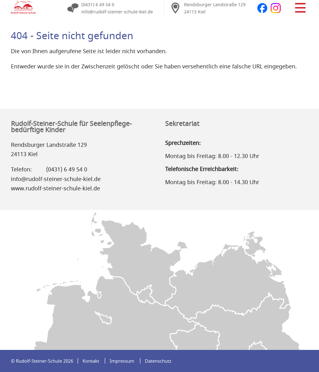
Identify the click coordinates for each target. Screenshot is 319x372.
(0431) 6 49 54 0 (97, 5)
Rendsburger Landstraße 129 (214, 5)
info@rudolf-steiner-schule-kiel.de (117, 12)
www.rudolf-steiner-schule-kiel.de (55, 188)
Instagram (276, 8)
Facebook (262, 8)
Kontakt (91, 361)
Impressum (122, 361)
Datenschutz (158, 361)
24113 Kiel (195, 12)
